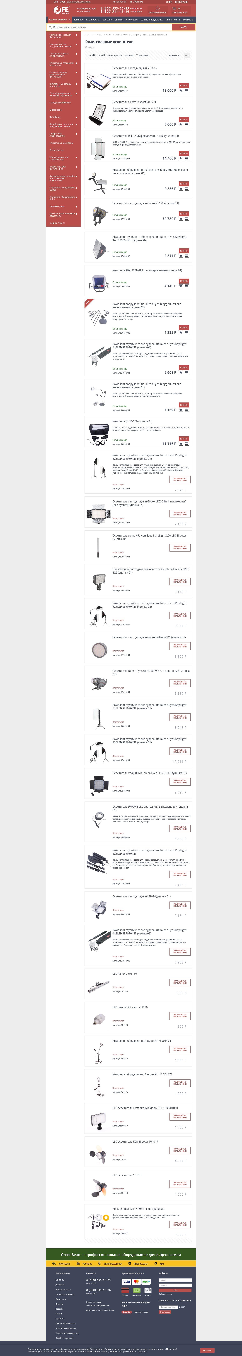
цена (91, 55)
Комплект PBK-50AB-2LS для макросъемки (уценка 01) (147, 270)
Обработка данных (64, 1338)
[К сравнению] (187, 90)
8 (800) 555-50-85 (115, 8)
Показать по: (174, 56)
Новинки (78, 20)
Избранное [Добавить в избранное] (120, 2)
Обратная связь (93, 1302)
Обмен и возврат (63, 1290)
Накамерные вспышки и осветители (62, 64)
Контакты (188, 20)
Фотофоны (55, 117)
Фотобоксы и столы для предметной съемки (61, 125)
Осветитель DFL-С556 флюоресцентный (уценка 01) (146, 136)
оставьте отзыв (141, 1312)
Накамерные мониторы (61, 143)
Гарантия (60, 1319)
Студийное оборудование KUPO (62, 198)
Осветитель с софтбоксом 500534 (134, 102)
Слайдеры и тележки (60, 103)
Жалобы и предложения (97, 1305)
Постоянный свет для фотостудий (60, 36)
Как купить (61, 1299)
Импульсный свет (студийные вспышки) (60, 45)
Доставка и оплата (112, 20)
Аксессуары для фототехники (58, 168)
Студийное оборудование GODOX (62, 189)
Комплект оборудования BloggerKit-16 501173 (142, 1074)
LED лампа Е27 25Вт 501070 (130, 1007)
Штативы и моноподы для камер (60, 85)
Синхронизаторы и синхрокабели (59, 55)
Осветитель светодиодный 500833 (135, 68)
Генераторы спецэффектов (57, 135)
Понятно (207, 1350)
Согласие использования (67, 1333)
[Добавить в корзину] (184, 85)
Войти (169, 2)
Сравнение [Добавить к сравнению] (136, 2)
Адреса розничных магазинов (100, 1310)
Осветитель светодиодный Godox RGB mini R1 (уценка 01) (149, 637)
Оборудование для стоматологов (59, 158)
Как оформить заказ (65, 1295)
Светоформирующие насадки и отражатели (61, 94)
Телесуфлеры (56, 150)
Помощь (59, 1304)
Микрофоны (56, 110)
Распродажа (92, 20)
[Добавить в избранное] (181, 90)
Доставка (60, 1285)
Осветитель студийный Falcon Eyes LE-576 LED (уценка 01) (150, 773)
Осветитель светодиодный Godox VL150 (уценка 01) (146, 203)
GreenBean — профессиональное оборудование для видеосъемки (121, 1255)
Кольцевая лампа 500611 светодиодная (138, 1209)
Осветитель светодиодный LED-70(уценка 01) (142, 896)
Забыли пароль (165, 1294)
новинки (129, 55)
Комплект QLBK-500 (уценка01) (132, 421)
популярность (115, 55)
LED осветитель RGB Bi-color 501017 (135, 1141)
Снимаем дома (57, 206)
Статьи (59, 1314)
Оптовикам (132, 20)
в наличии (142, 55)
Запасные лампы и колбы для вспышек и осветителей (62, 178)
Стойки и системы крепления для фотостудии (59, 74)
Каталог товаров (59, 20)
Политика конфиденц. (66, 1328)
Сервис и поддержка (152, 20)
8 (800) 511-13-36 (115, 11)
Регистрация (181, 2)
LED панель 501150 (125, 973)
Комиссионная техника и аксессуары (62, 215)
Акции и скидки (57, 223)
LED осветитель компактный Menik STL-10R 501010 (145, 1108)
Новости (59, 1309)
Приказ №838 (173, 20)
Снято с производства (66, 1324)
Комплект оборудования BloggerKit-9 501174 (142, 1041)
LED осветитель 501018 (127, 1175)
